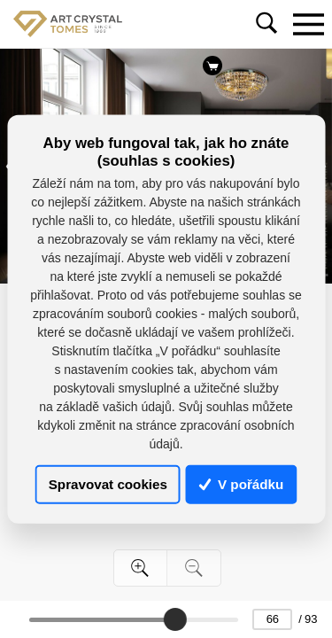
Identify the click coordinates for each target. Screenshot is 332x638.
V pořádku (241, 484)
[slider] (175, 619)
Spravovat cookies (108, 484)
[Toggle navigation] (308, 24)
